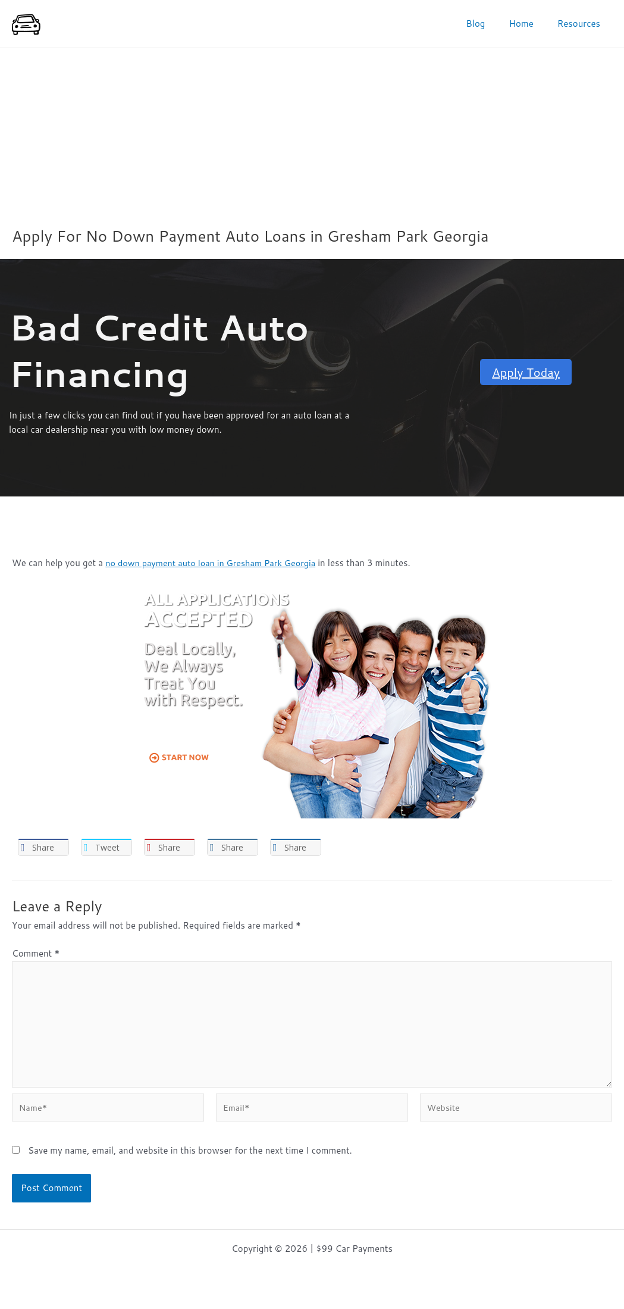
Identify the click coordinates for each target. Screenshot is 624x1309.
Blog (490, 23)
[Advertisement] (312, 137)
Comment (35, 954)
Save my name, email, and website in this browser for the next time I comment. (190, 1158)
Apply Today (526, 372)
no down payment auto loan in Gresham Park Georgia (215, 563)
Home (530, 23)
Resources (581, 23)
